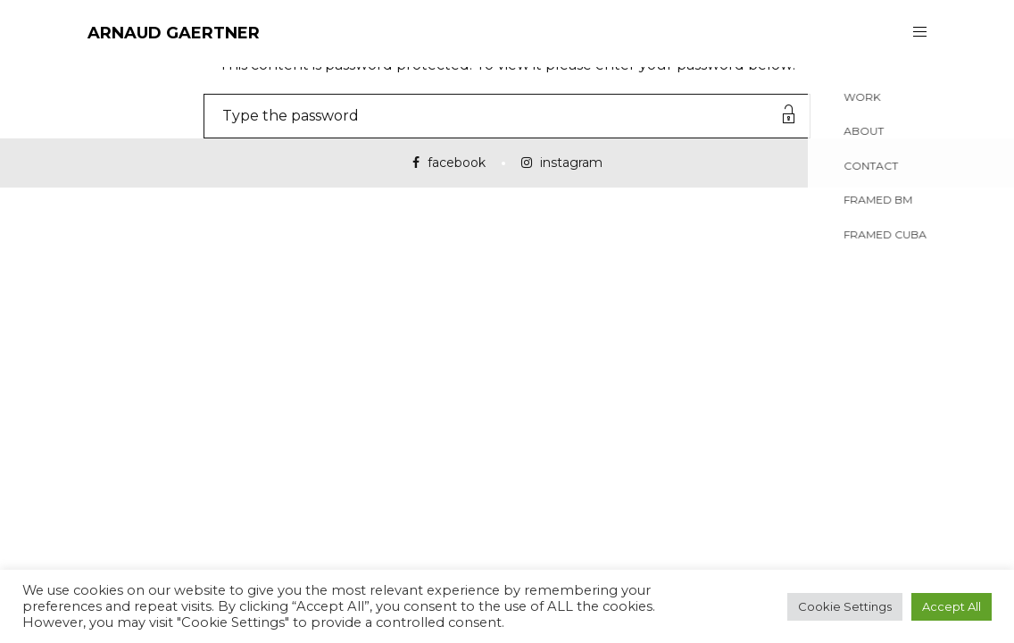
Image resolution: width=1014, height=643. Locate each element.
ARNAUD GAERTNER (173, 33)
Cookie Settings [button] (845, 606)
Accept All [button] (951, 606)
